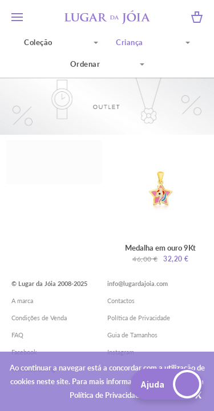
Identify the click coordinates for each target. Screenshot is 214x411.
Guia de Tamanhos (132, 335)
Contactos (121, 300)
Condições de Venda (39, 317)
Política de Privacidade (138, 317)
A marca (22, 300)
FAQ (17, 335)
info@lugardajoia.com (137, 283)
